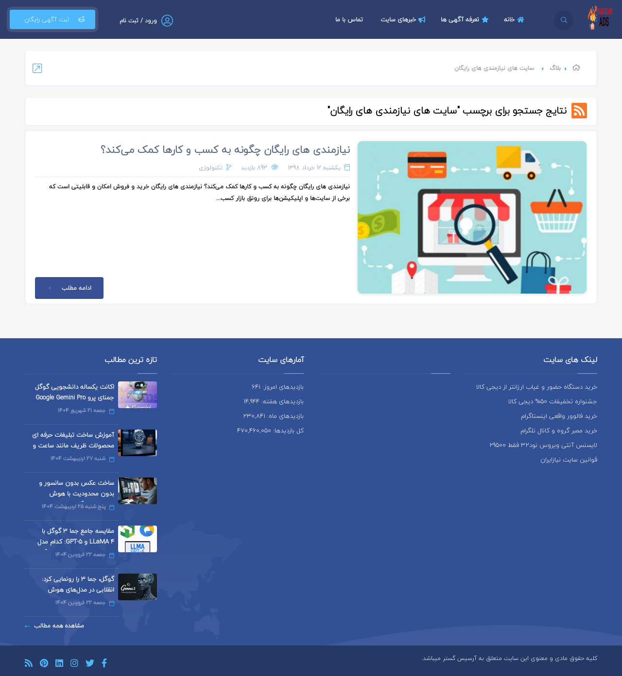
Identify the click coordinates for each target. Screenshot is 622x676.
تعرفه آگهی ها (466, 19)
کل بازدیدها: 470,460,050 (270, 430)
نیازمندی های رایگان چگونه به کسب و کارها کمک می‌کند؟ (225, 149)
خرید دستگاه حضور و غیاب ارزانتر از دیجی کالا (536, 386)
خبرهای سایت (404, 19)
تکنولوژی (211, 168)
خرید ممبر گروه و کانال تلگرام (558, 430)
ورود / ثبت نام (138, 21)
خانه (515, 19)
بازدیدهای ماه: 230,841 (273, 416)
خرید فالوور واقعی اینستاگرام (559, 416)
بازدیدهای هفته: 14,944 (273, 401)
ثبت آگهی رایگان (52, 19)
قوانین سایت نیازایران (568, 459)
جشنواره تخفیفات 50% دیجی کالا (552, 401)
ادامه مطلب (68, 288)
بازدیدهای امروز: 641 (278, 386)
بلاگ (555, 68)
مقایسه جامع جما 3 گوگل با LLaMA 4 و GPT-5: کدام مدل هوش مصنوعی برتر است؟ (75, 542)
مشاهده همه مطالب (54, 626)
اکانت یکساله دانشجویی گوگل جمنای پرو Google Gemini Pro (74, 392)
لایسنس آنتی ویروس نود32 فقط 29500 (543, 445)
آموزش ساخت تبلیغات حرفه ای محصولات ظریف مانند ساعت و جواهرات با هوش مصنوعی (73, 445)
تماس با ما (349, 19)
